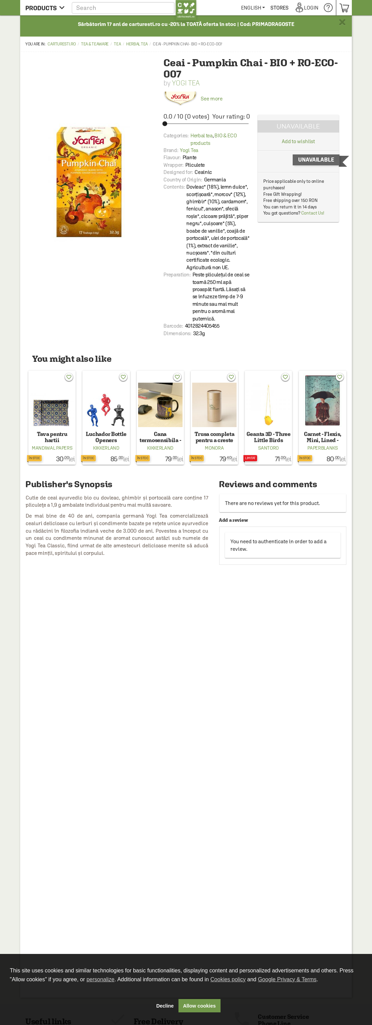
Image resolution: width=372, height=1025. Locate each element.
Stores (304, 8)
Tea (117, 44)
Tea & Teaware (95, 44)
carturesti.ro (62, 44)
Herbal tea (137, 44)
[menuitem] (277, 7)
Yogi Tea (186, 83)
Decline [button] (165, 1006)
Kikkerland (106, 448)
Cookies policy (227, 979)
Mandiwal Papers (52, 448)
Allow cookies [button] (199, 1006)
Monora (214, 448)
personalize (101, 979)
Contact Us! (312, 213)
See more (193, 98)
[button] (134, 7)
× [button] (342, 22)
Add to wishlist (298, 141)
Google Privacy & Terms (287, 979)
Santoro (268, 448)
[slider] (207, 123)
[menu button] (45, 7)
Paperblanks (322, 448)
